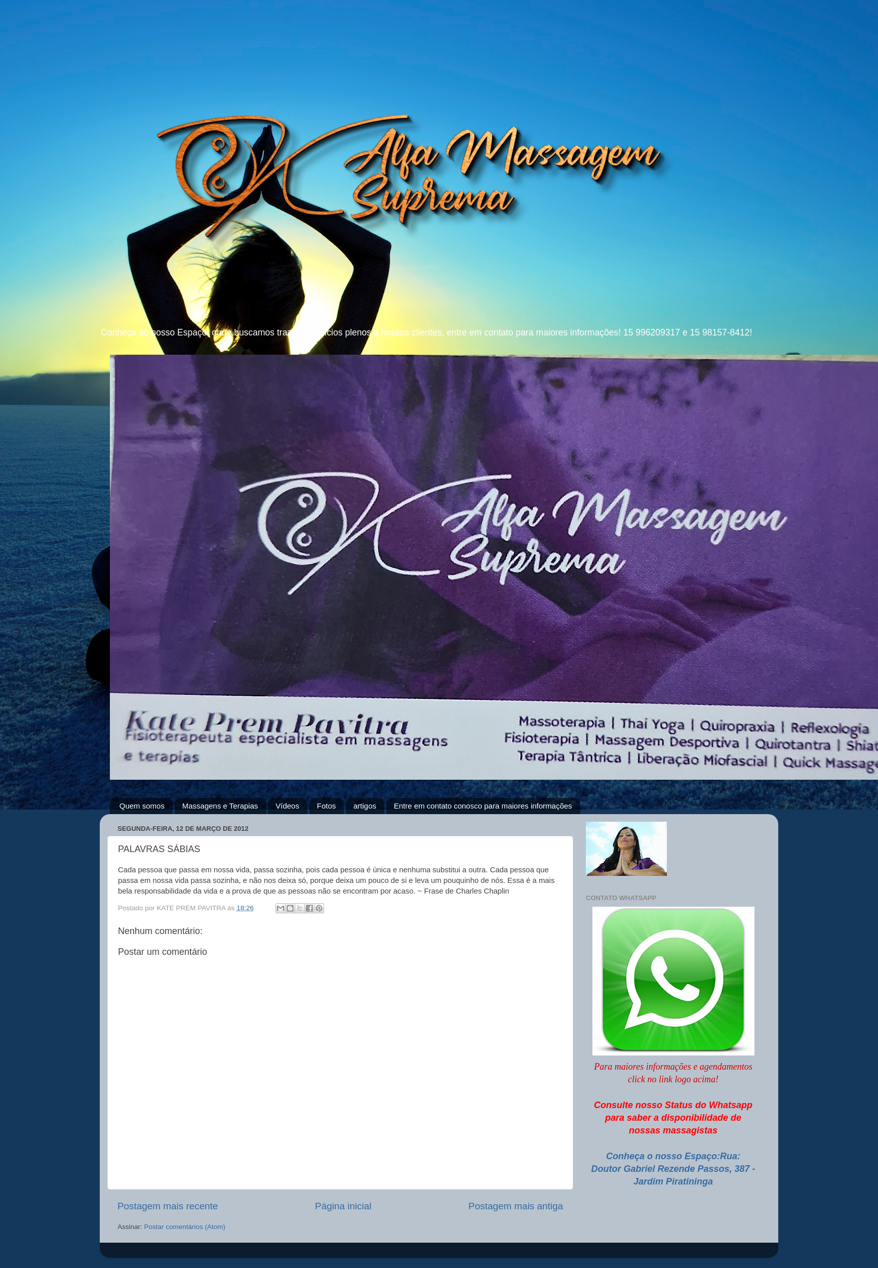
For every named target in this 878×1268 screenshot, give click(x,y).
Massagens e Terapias (220, 805)
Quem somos (142, 805)
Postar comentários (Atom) (185, 1227)
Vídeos (287, 805)
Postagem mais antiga (515, 1206)
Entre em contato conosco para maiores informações (483, 805)
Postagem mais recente (167, 1206)
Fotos (326, 805)
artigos (364, 805)
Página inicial (343, 1206)
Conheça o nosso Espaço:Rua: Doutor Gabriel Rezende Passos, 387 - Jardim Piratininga (673, 1169)
